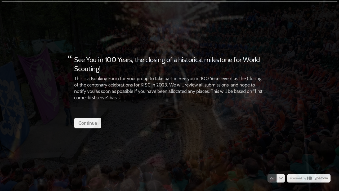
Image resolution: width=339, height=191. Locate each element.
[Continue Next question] (87, 123)
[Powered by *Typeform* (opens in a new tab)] (309, 178)
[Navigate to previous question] (271, 178)
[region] (52, 170)
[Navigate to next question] (280, 178)
